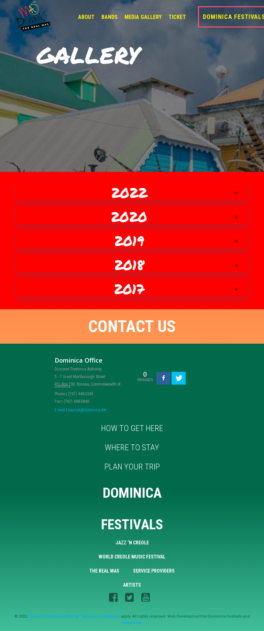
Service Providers (154, 571)
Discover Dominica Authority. (53, 616)
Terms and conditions (100, 616)
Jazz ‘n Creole (132, 542)
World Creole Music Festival (132, 557)
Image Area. (132, 622)
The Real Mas (104, 571)
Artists (132, 585)
